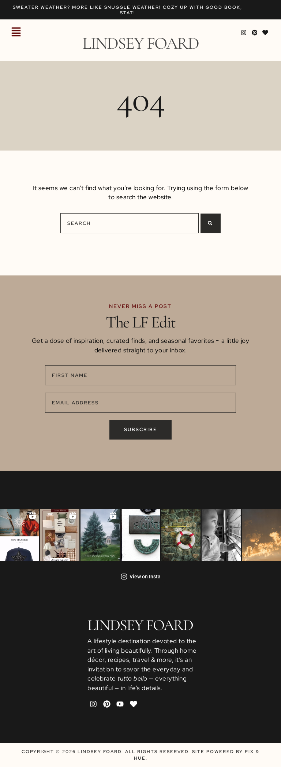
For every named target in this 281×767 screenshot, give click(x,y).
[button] (16, 32)
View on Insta (141, 576)
